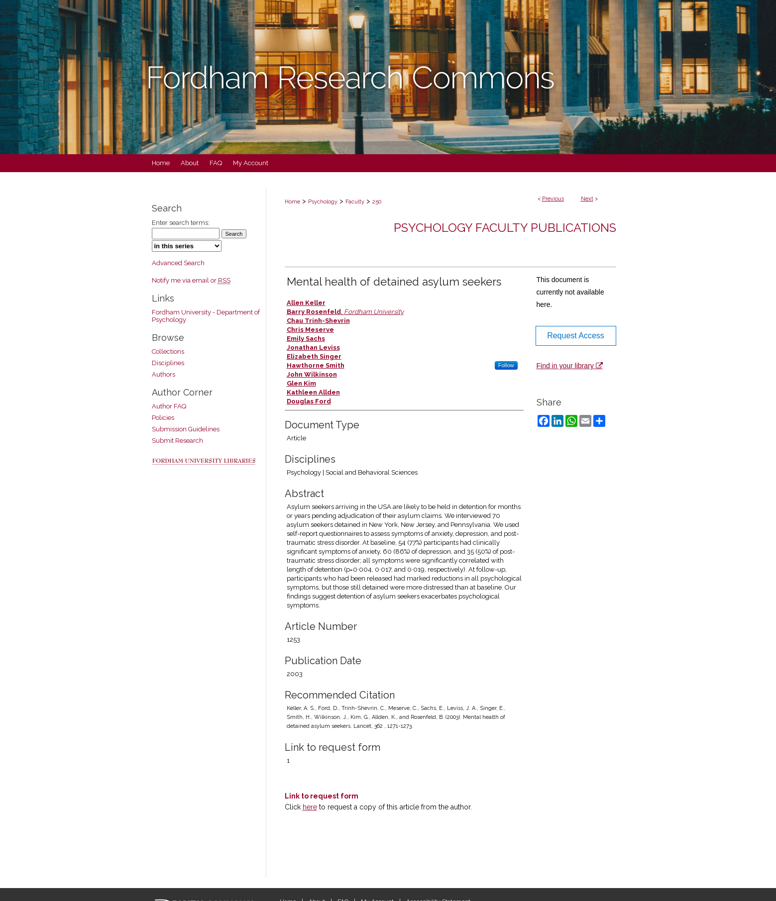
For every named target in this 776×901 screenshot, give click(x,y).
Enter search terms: (181, 222)
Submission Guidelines (186, 429)
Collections (168, 351)
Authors (163, 374)
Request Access (575, 335)
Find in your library (570, 366)
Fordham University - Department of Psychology (206, 315)
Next (587, 199)
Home (292, 202)
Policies (163, 417)
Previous (553, 199)
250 (376, 202)
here (310, 807)
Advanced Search (178, 263)
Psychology (322, 202)
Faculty (354, 202)
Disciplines (168, 363)
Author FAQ (169, 406)
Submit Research (177, 440)
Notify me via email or (191, 280)
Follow (506, 365)
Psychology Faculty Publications (505, 227)
